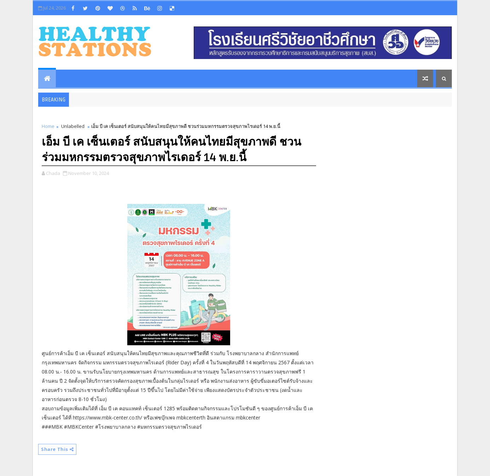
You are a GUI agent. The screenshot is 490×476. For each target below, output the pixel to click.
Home (48, 126)
